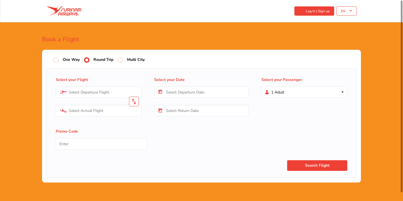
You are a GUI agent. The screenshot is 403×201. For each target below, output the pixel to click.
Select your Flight (72, 79)
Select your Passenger (281, 79)
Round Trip (103, 60)
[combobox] (99, 92)
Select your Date (169, 79)
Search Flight (317, 165)
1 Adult (277, 92)
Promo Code (67, 131)
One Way (71, 60)
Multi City (136, 60)
